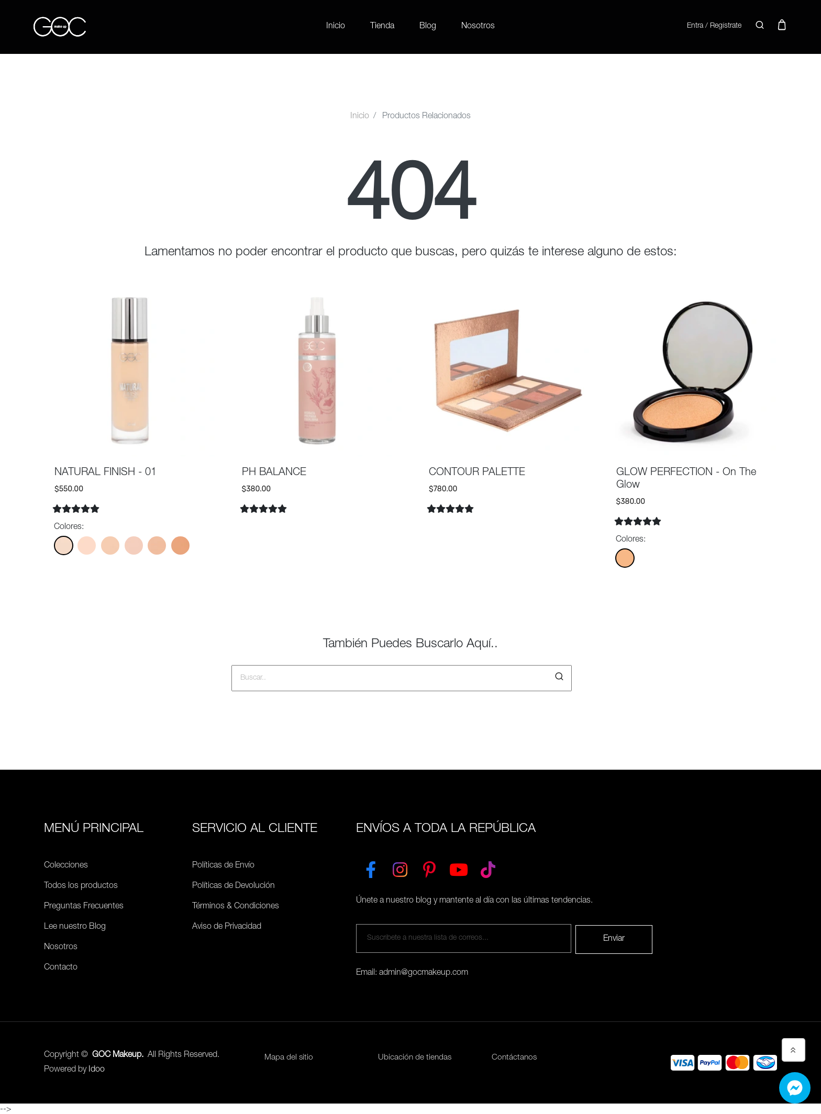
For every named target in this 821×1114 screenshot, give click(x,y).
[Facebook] (370, 866)
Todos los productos (81, 885)
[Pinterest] (429, 866)
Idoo (96, 1068)
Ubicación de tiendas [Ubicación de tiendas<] (415, 1056)
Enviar (614, 937)
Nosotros (478, 26)
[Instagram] (400, 866)
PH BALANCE (274, 472)
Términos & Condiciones (235, 906)
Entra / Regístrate (711, 25)
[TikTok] (488, 866)
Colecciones (66, 865)
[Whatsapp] (795, 1088)
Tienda (382, 26)
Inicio (335, 26)
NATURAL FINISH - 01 (105, 472)
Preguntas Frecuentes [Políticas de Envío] (84, 906)
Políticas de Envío (223, 865)
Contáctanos (515, 1056)
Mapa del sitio (289, 1056)
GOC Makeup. (117, 1053)
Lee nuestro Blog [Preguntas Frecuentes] (75, 926)
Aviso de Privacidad (226, 926)
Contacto (60, 967)
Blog (427, 26)
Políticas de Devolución (233, 885)
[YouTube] (458, 866)
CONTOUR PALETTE (477, 472)
